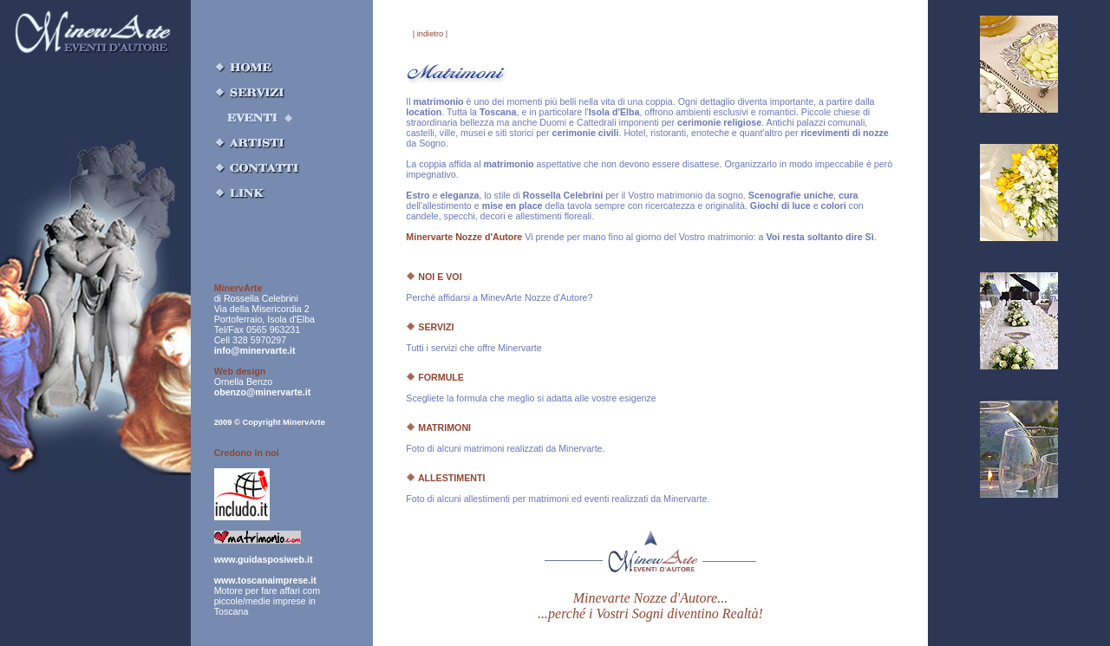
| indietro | (430, 33)
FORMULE (435, 377)
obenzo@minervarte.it (262, 392)
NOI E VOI (433, 276)
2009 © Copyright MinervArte (269, 422)
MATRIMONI (438, 427)
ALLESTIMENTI (445, 478)
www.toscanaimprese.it (265, 580)
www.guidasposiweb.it (263, 559)
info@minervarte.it (255, 350)
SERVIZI (430, 327)
